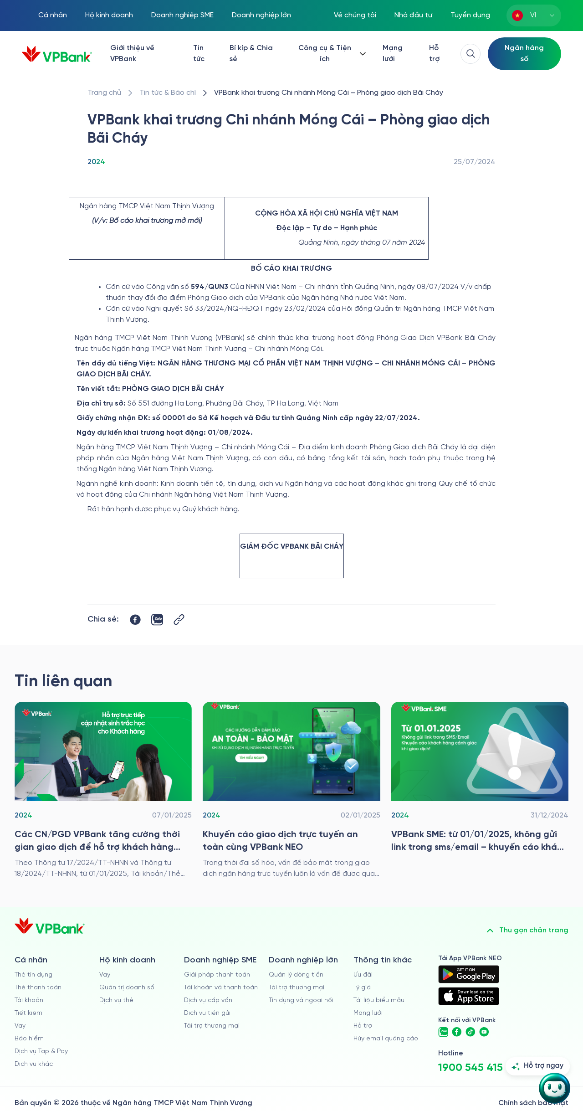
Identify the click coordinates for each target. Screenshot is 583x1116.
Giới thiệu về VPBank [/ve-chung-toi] (132, 53)
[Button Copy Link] (179, 619)
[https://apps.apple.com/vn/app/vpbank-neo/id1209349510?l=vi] (468, 996)
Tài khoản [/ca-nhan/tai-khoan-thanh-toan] (29, 1000)
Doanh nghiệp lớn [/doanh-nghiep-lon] (261, 15)
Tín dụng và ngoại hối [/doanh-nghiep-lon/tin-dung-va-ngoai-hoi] (301, 1000)
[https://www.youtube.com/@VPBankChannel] (484, 1032)
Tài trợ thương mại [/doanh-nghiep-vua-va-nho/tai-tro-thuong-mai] (212, 1026)
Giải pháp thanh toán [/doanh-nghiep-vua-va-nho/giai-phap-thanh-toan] (217, 975)
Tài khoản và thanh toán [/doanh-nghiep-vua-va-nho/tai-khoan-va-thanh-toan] (221, 987)
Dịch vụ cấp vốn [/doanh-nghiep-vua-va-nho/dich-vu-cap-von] (208, 1000)
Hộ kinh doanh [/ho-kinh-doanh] (109, 15)
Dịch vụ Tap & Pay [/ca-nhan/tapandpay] (41, 1051)
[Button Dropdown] (331, 53)
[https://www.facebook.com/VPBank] (457, 1032)
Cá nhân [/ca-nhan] (52, 15)
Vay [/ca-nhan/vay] (20, 1026)
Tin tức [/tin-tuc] (199, 53)
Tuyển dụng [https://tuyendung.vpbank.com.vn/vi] (470, 15)
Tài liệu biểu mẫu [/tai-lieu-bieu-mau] (378, 1000)
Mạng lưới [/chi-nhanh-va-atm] (393, 53)
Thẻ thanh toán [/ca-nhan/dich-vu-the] (38, 987)
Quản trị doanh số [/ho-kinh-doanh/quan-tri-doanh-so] (126, 987)
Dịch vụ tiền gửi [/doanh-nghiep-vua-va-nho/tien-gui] (207, 1013)
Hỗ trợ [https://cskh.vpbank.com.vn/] (434, 53)
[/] (57, 54)
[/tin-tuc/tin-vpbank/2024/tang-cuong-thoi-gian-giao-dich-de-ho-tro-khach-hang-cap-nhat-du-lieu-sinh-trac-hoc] (103, 790)
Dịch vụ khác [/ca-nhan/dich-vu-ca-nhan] (34, 1064)
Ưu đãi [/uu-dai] (363, 975)
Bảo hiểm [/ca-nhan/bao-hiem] (29, 1038)
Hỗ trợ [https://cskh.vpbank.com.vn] (362, 1026)
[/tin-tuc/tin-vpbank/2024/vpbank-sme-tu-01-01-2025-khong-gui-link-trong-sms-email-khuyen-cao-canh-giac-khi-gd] (479, 790)
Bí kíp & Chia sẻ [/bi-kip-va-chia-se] (251, 53)
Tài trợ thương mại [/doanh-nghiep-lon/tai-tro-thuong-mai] (296, 987)
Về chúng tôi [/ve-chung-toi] (355, 15)
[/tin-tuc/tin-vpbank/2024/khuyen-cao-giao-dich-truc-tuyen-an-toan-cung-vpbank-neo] (291, 790)
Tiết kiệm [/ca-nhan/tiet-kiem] (28, 1013)
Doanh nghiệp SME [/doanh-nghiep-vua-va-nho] (182, 15)
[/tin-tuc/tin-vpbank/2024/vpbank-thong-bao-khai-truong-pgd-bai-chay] (328, 92)
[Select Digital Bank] (524, 53)
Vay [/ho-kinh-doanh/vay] (104, 975)
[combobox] (533, 15)
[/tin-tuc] (167, 92)
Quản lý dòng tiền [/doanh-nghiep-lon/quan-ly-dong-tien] (296, 975)
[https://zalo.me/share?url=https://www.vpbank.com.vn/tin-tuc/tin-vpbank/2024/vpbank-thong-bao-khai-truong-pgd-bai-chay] (157, 619)
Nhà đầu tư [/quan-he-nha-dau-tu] (413, 15)
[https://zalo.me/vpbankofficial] (443, 1032)
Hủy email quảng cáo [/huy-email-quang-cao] (385, 1038)
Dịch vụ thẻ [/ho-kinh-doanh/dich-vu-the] (116, 1000)
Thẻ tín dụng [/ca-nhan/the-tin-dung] (33, 975)
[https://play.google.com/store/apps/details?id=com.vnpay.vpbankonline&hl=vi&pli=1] (468, 974)
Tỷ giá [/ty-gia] (362, 987)
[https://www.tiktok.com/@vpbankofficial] (470, 1032)
